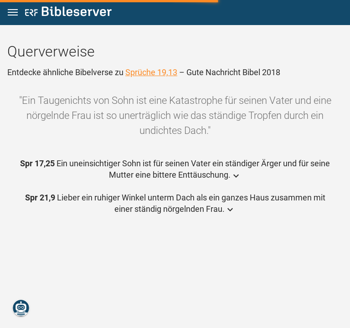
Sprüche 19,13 (151, 72)
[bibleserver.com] (68, 13)
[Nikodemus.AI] (21, 308)
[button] (13, 12)
